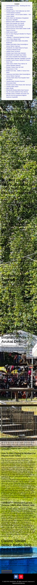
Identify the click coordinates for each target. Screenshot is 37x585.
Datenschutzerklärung (18, 583)
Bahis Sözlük (9, 88)
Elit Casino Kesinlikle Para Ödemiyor (16, 56)
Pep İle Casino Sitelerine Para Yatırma (17, 92)
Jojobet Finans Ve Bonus (13, 51)
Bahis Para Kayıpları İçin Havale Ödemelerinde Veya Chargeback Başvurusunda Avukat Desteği (15, 25)
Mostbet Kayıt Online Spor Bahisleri (16, 53)
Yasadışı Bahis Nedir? (12, 86)
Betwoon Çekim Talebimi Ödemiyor (16, 21)
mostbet (3, 290)
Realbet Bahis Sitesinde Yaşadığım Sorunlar (18, 58)
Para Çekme (9, 9)
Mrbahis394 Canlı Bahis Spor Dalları (16, 55)
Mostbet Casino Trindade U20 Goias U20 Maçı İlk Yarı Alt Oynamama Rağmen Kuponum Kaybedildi (17, 95)
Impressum (31, 581)
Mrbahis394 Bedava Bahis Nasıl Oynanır (17, 90)
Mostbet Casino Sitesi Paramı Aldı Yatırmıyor (18, 84)
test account (17, 1)
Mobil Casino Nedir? (11, 32)
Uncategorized (7, 571)
